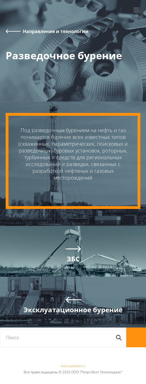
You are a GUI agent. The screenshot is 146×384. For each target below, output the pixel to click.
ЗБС (73, 258)
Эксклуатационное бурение (73, 309)
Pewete (21, 14)
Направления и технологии (56, 31)
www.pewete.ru (73, 365)
